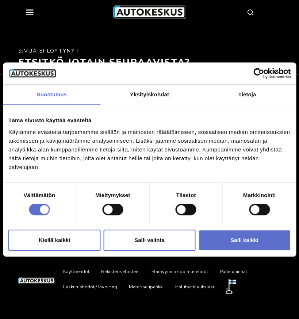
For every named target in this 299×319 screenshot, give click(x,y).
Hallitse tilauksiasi (194, 287)
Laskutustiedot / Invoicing (90, 287)
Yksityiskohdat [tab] (149, 94)
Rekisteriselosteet (120, 271)
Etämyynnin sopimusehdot (180, 271)
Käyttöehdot (76, 271)
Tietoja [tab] (247, 94)
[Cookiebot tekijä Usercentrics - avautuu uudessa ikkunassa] (259, 73)
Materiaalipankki (146, 287)
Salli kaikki (244, 240)
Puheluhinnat (233, 271)
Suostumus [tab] (52, 94)
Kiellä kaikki (54, 240)
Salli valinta (149, 240)
